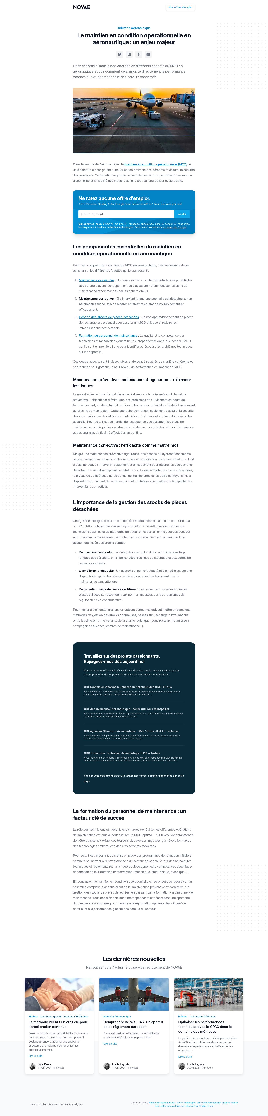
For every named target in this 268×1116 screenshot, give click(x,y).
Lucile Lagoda (120, 1064)
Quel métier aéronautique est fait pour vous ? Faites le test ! (185, 1106)
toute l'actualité (115, 967)
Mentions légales (74, 1104)
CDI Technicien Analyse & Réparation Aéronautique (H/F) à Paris (128, 687)
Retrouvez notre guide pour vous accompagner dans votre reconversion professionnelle (193, 1102)
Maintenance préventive (96, 280)
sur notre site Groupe (174, 227)
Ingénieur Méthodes (76, 1016)
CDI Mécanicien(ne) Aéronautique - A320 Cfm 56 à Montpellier (126, 709)
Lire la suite (35, 1056)
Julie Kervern (45, 1064)
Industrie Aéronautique (134, 28)
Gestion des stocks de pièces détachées (109, 317)
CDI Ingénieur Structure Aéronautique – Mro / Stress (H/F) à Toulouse (131, 731)
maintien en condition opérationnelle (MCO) (155, 164)
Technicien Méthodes (202, 1016)
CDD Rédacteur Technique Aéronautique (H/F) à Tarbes (122, 753)
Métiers (33, 1016)
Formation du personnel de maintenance (108, 335)
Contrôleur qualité (51, 1016)
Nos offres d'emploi (180, 7)
